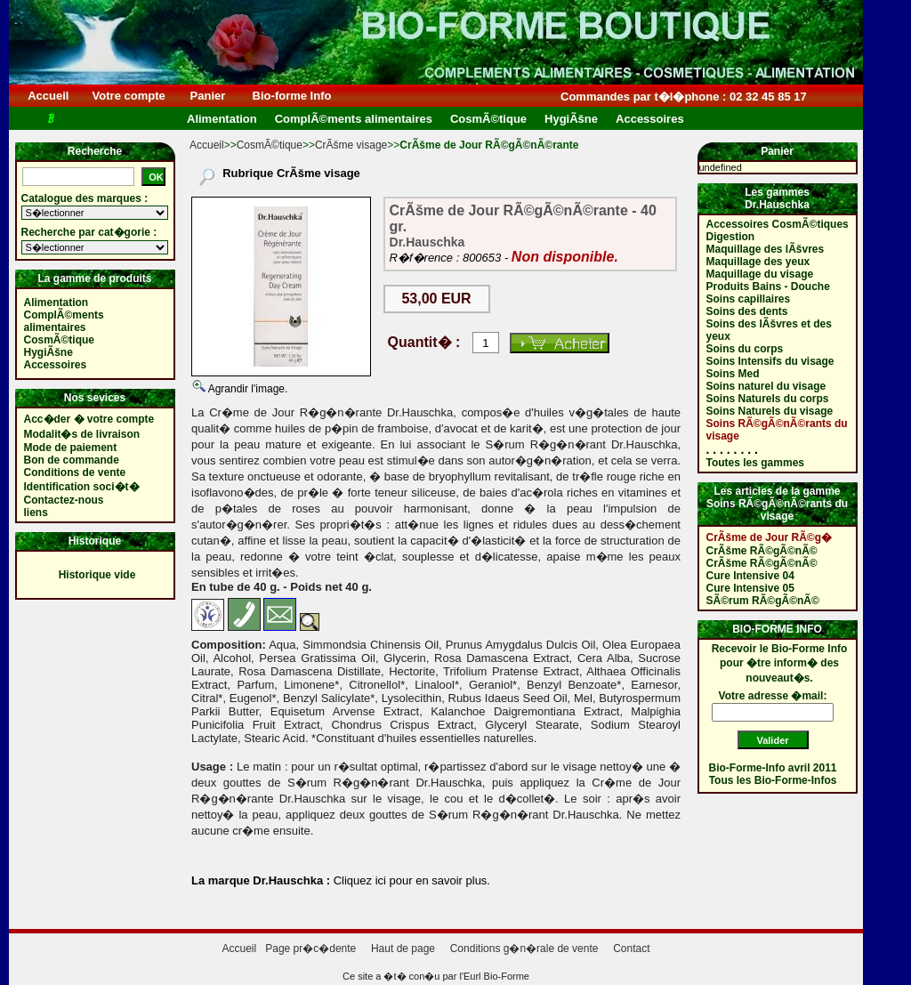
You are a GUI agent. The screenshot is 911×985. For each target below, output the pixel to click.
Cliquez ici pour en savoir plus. (410, 880)
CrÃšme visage (351, 145)
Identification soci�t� (82, 486)
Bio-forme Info (292, 95)
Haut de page (403, 948)
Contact (631, 948)
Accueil (48, 95)
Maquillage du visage (760, 274)
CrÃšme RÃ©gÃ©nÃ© (762, 551)
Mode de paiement (70, 447)
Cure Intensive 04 (750, 575)
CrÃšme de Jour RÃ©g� (769, 537)
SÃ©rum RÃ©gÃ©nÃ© (762, 600)
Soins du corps (745, 349)
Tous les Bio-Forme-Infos (773, 780)
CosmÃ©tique (269, 145)
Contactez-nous (64, 500)
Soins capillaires (748, 299)
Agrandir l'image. (246, 389)
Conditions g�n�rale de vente (524, 948)
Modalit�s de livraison (82, 434)
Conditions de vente (75, 472)
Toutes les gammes (755, 462)
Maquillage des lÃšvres (765, 249)
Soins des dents (747, 311)
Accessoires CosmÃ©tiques (777, 224)
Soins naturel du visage (766, 386)
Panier (208, 95)
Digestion (730, 236)
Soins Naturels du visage (770, 411)
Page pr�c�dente (310, 948)
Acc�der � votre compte (89, 419)
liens (36, 512)
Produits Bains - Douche (768, 286)
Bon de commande (71, 460)
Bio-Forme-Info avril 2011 (773, 768)
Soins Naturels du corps (767, 398)
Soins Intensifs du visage (770, 361)
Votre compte (128, 95)
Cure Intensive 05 (750, 588)
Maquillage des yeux (758, 261)
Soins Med (733, 373)
